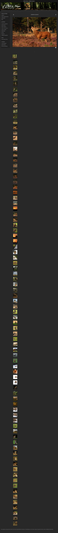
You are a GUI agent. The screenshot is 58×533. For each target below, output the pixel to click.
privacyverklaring (4, 46)
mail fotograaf (3, 43)
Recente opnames (4, 23)
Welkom (2, 15)
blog (2, 19)
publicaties (3, 18)
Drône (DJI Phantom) (4, 16)
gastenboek (3, 44)
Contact (3, 41)
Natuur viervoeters (4, 28)
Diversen (2, 33)
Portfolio (3, 21)
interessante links (4, 39)
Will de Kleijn (25, 1)
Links (2, 37)
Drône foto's (3, 25)
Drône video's (3, 26)
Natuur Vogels (3, 29)
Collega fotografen (4, 35)
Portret (2, 32)
